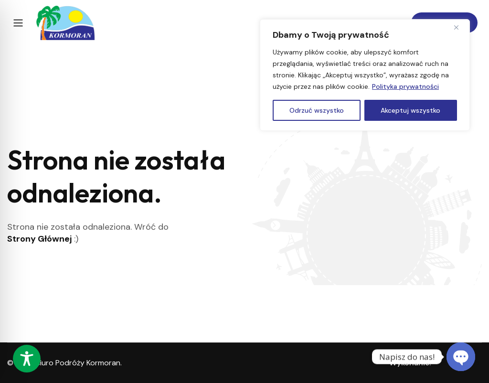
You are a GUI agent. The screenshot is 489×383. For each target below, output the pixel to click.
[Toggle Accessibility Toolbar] (27, 358)
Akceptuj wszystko (410, 110)
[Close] (460, 27)
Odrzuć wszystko (316, 110)
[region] (365, 75)
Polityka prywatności (405, 86)
